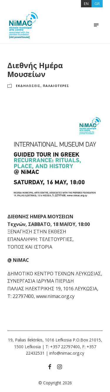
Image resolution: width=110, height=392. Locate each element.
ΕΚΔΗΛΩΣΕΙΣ (28, 85)
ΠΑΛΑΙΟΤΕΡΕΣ (56, 85)
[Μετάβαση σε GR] (97, 3)
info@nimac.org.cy (66, 353)
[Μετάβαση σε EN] (86, 3)
